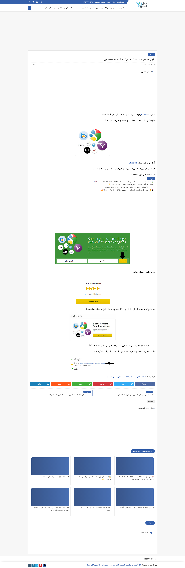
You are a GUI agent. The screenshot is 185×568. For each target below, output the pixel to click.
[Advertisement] (92, 32)
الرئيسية (121, 8)
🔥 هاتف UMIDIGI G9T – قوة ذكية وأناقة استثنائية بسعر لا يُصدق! (131, 184)
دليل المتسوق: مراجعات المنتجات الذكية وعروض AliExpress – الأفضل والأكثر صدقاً (114, 565)
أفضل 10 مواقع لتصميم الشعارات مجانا (55, 477)
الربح (45, 8)
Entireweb (145, 114)
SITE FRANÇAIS (88, 2)
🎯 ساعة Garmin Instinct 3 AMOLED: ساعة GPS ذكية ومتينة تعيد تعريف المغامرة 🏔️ (124, 182)
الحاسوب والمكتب (82, 8)
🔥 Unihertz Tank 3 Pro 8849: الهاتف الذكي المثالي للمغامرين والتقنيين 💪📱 (127, 190)
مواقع (151, 54)
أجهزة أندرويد (94, 8)
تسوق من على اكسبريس (108, 8)
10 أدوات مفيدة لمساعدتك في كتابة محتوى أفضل (137, 507)
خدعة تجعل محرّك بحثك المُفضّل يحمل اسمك (127, 376)
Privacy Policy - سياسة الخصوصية (105, 2)
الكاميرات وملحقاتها (55, 8)
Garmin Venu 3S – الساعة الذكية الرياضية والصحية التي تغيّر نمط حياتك (129, 187)
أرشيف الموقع (121, 2)
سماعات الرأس (68, 8)
